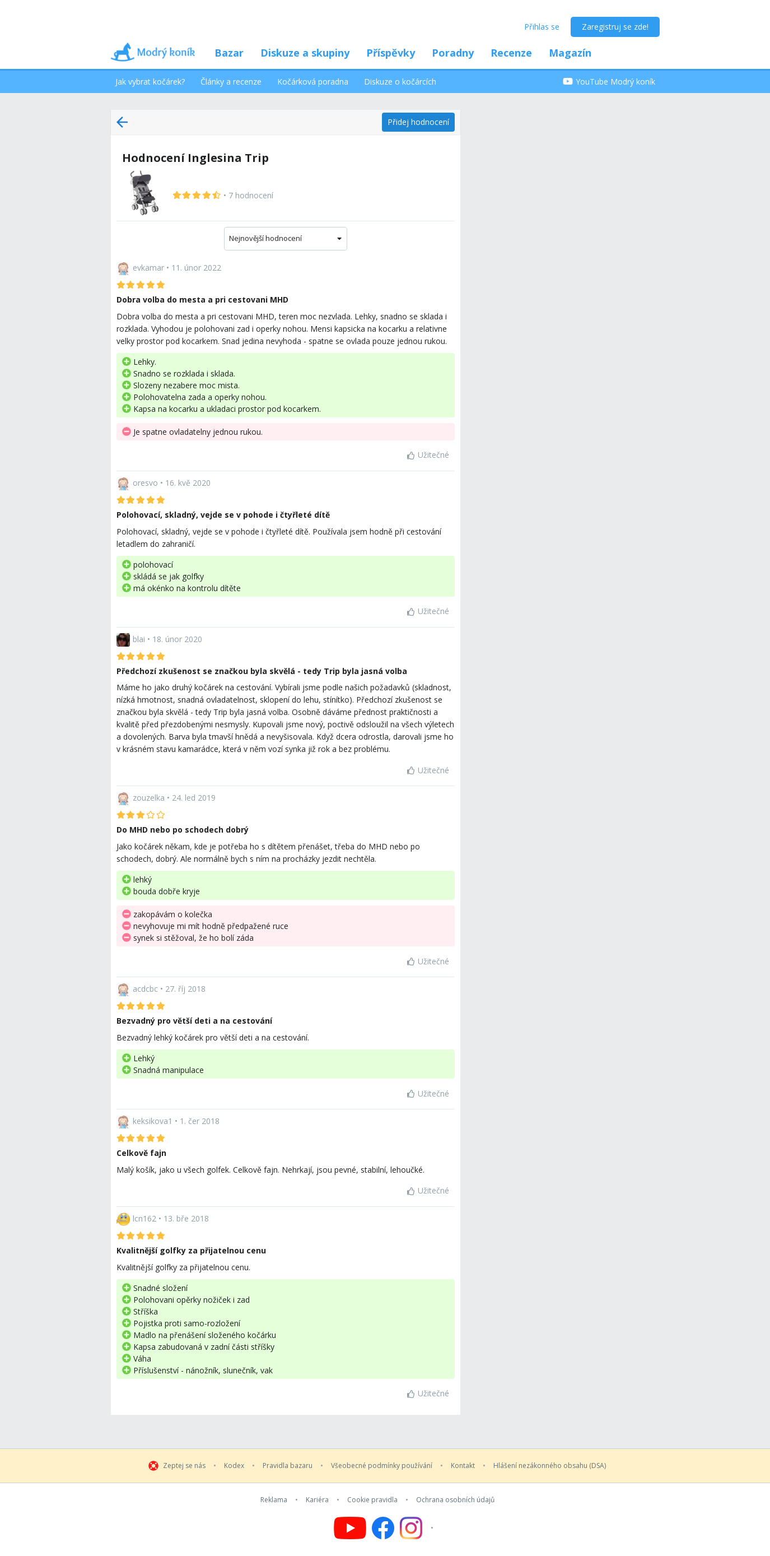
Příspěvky (390, 52)
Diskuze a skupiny (304, 52)
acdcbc (145, 988)
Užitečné (428, 454)
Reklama (273, 1499)
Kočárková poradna (312, 81)
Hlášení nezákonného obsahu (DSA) (549, 1465)
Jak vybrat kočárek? (150, 81)
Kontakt (463, 1465)
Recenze (511, 52)
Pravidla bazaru (287, 1465)
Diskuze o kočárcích (400, 81)
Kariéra (317, 1499)
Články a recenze (231, 81)
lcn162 (144, 1218)
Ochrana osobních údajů (455, 1499)
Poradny (453, 52)
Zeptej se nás (184, 1465)
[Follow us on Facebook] (383, 1528)
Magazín (570, 52)
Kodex (234, 1465)
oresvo (145, 482)
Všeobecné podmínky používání (381, 1465)
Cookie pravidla (372, 1499)
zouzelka (149, 797)
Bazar (229, 52)
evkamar (148, 267)
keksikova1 (152, 1121)
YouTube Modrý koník (609, 81)
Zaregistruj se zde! (615, 26)
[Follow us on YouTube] (350, 1528)
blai (139, 638)
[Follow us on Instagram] (418, 1528)
